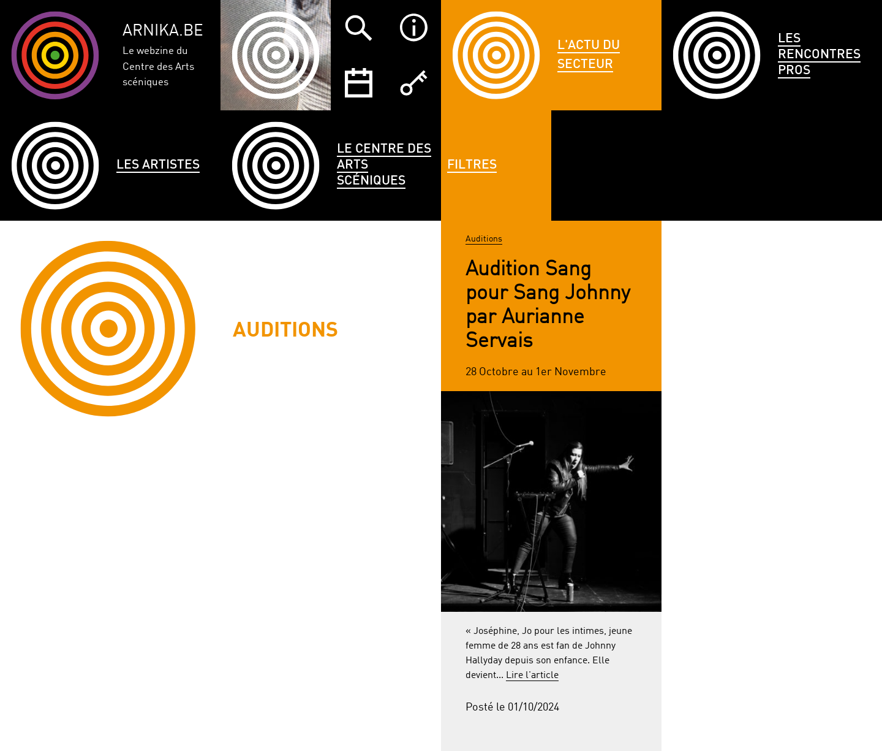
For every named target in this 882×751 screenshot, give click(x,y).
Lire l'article (532, 675)
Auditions (484, 239)
